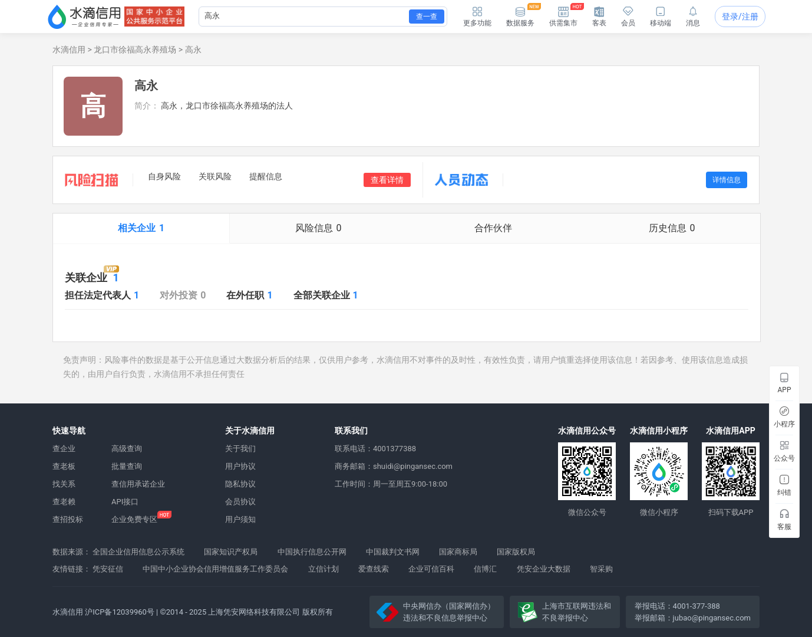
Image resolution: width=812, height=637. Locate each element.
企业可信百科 (431, 568)
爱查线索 (373, 568)
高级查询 (126, 448)
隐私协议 (240, 484)
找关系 (63, 484)
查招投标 (67, 519)
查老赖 (63, 501)
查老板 (63, 466)
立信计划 (323, 568)
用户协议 (240, 466)
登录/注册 (740, 16)
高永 (193, 49)
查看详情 (387, 180)
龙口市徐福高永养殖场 (135, 49)
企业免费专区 (134, 519)
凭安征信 (108, 568)
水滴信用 (68, 49)
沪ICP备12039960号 (119, 612)
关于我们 (240, 448)
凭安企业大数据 (543, 568)
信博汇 (485, 568)
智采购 (601, 568)
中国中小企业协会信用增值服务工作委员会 (215, 568)
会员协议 (240, 501)
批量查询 (126, 466)
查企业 (63, 448)
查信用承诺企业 (138, 484)
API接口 (124, 501)
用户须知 (240, 519)
